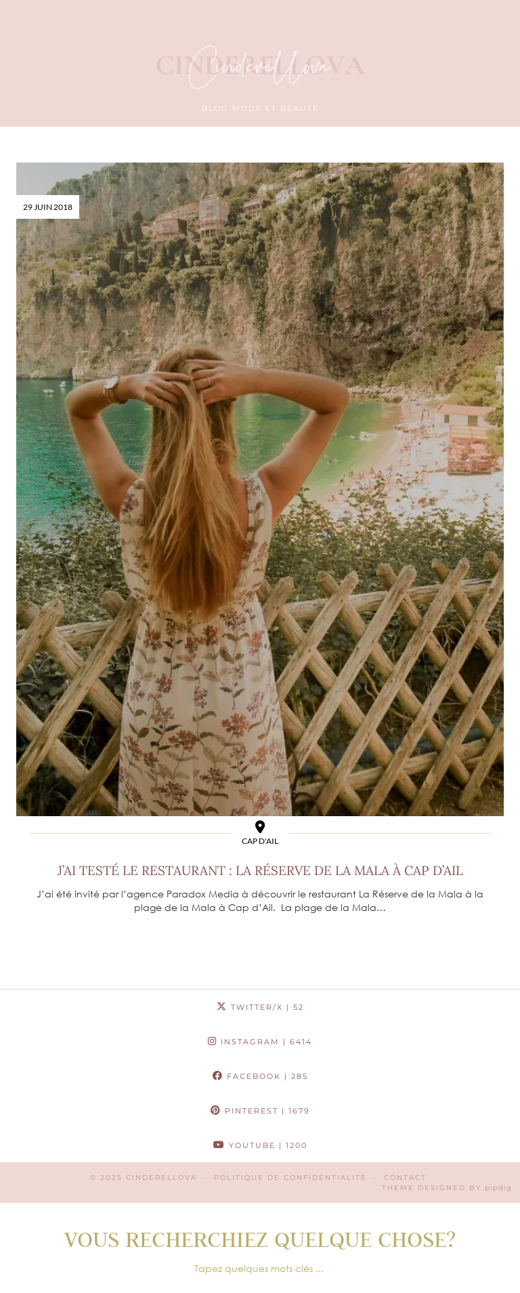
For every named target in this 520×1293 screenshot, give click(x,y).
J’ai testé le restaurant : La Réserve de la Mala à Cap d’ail (260, 870)
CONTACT (405, 1177)
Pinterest (260, 1111)
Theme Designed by (447, 1187)
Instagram (260, 1041)
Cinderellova (161, 1177)
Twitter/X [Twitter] (260, 1007)
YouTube (260, 1145)
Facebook (260, 1076)
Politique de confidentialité (290, 1177)
